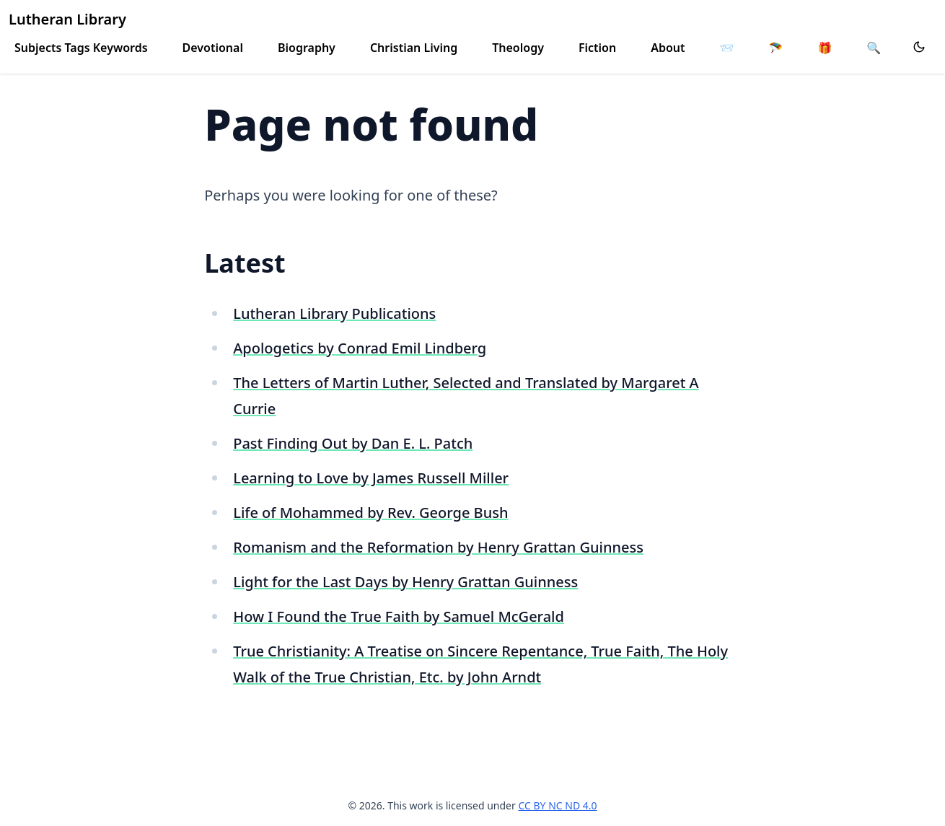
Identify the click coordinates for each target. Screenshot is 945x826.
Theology (518, 48)
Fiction (597, 48)
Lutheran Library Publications (334, 313)
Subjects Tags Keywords (81, 48)
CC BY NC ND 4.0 (557, 805)
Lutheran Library (67, 19)
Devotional (213, 48)
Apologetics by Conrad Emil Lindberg (359, 348)
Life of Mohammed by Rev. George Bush (370, 512)
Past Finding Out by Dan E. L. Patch (352, 443)
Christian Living (413, 48)
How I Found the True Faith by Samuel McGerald (398, 616)
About (668, 48)
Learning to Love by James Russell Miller (371, 478)
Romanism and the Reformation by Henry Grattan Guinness (438, 547)
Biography (306, 48)
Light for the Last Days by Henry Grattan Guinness (405, 582)
